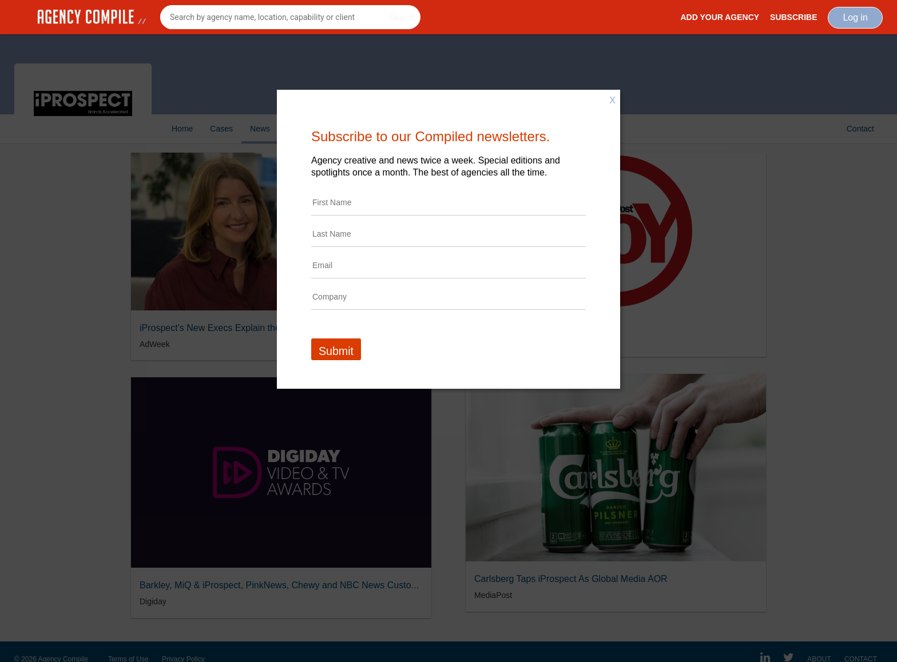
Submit (336, 351)
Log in (855, 17)
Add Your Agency (719, 17)
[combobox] (290, 17)
